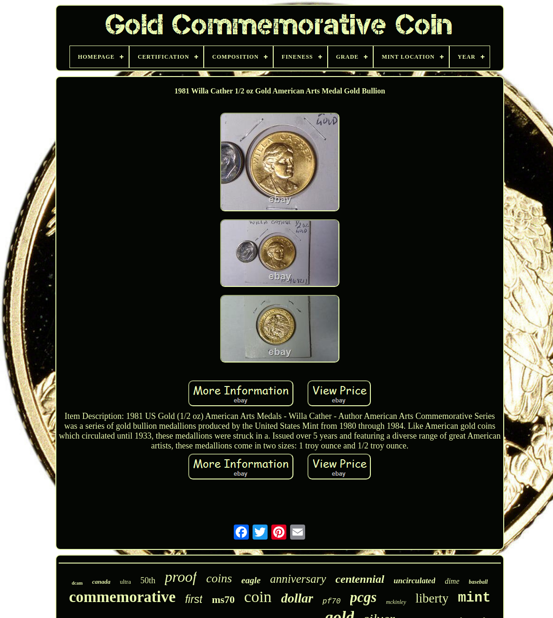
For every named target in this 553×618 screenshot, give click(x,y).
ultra (125, 581)
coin (258, 596)
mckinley (396, 602)
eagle (251, 580)
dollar (297, 598)
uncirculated (415, 580)
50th (147, 580)
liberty (431, 598)
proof (181, 576)
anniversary (298, 578)
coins (219, 578)
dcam (77, 583)
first (193, 599)
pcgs (363, 597)
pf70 (331, 601)
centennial (360, 579)
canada (101, 581)
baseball (478, 582)
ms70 (223, 599)
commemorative (122, 596)
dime (452, 581)
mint (474, 598)
